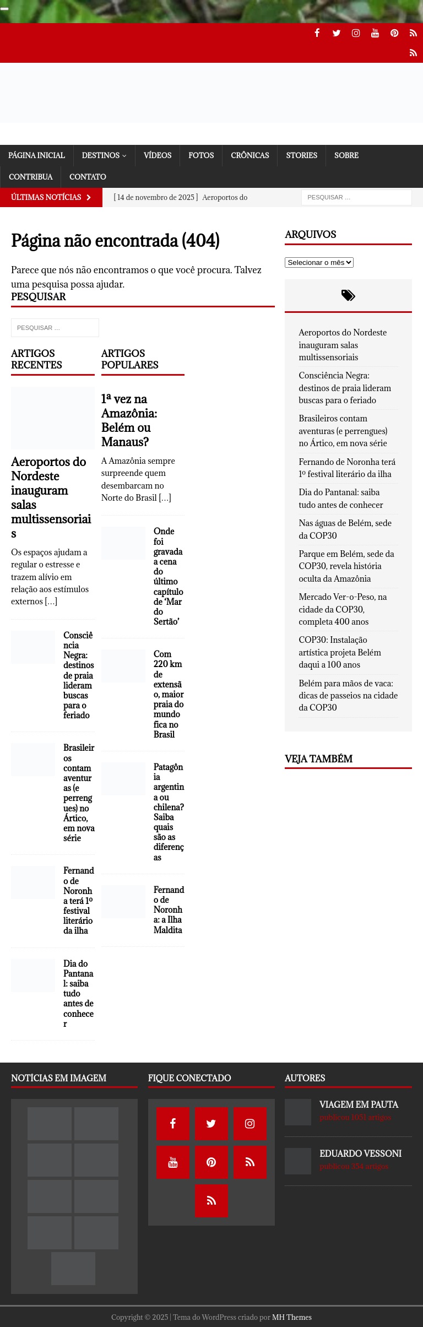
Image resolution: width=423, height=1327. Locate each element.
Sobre (346, 153)
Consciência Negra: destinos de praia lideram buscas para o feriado (78, 674)
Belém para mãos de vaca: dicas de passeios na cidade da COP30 (348, 694)
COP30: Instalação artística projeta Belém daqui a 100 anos (340, 651)
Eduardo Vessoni (360, 1152)
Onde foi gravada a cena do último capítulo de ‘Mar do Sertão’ (168, 575)
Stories (301, 153)
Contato (87, 175)
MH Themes (292, 1316)
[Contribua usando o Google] (4, 8)
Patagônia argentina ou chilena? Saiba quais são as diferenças (169, 811)
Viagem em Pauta (358, 1103)
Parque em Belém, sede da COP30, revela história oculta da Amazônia (346, 565)
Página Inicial (36, 153)
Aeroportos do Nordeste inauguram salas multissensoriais (51, 496)
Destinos (101, 153)
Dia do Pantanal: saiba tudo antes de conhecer (78, 992)
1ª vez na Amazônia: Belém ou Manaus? (129, 419)
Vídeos (157, 153)
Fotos (201, 153)
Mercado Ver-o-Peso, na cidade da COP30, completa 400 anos (343, 608)
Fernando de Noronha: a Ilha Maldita (169, 909)
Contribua (30, 175)
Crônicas (250, 153)
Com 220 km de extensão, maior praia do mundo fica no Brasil (169, 693)
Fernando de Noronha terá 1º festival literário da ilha (78, 899)
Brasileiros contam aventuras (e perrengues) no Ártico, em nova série (79, 791)
